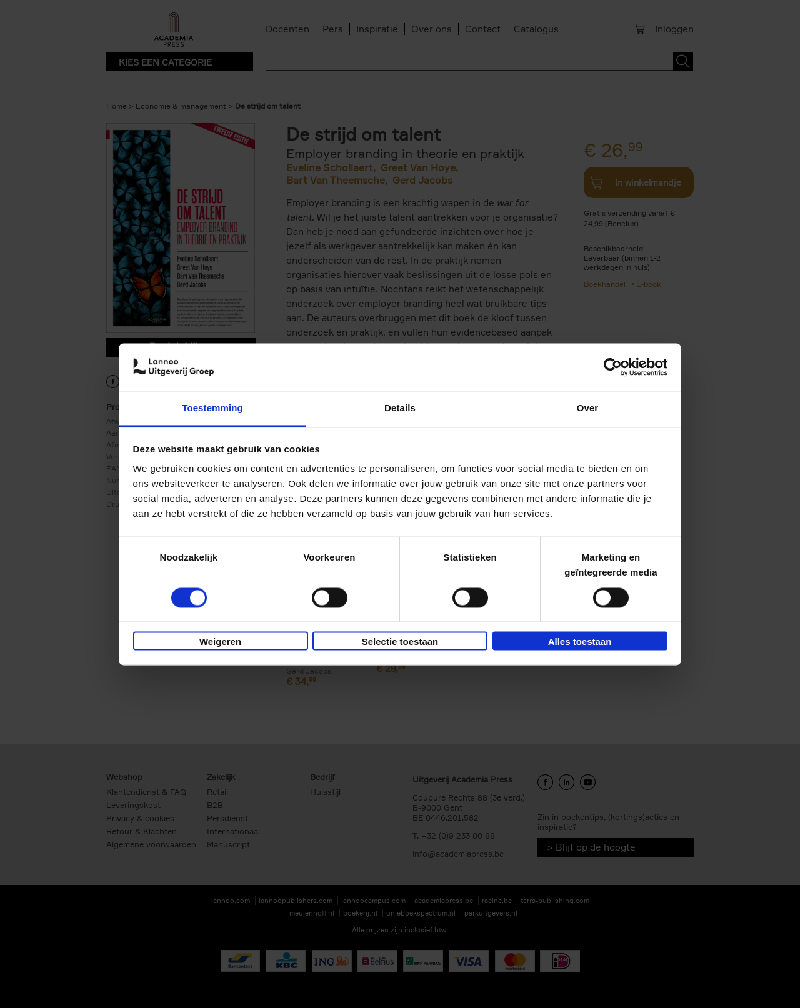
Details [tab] (400, 408)
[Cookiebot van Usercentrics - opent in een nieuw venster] (613, 366)
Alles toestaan (580, 642)
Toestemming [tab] (212, 408)
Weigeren (220, 642)
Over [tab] (588, 408)
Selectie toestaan (400, 642)
